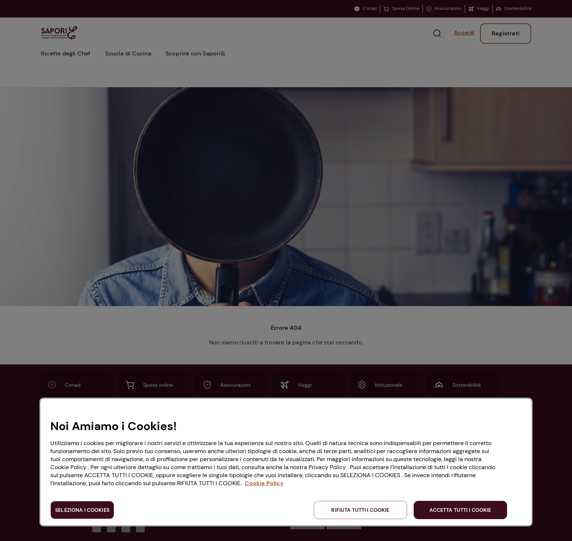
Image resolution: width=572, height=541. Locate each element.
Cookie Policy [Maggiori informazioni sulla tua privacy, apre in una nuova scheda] (264, 483)
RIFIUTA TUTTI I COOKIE (360, 510)
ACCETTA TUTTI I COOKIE (460, 510)
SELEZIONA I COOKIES (82, 510)
